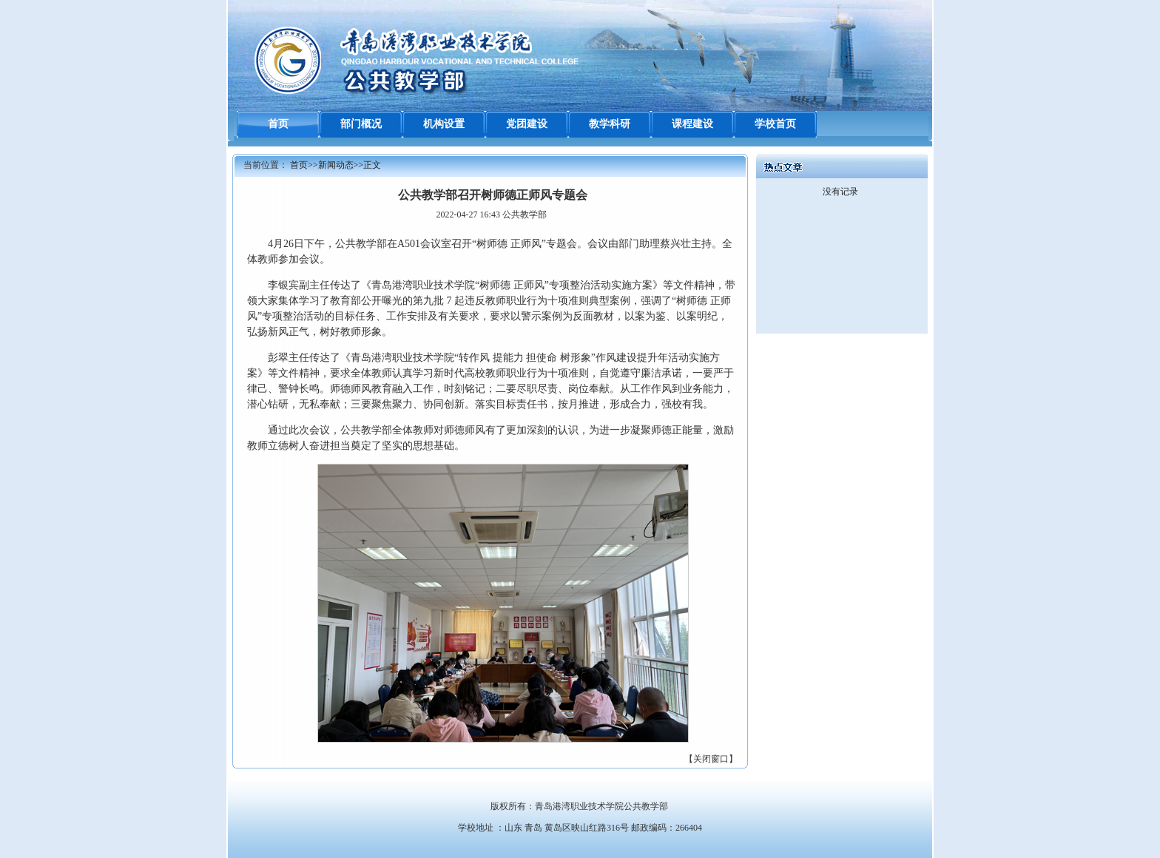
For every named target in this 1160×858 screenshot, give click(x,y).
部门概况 (361, 123)
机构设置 (444, 123)
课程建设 (692, 123)
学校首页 (775, 123)
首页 (278, 123)
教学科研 (609, 123)
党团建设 (526, 123)
